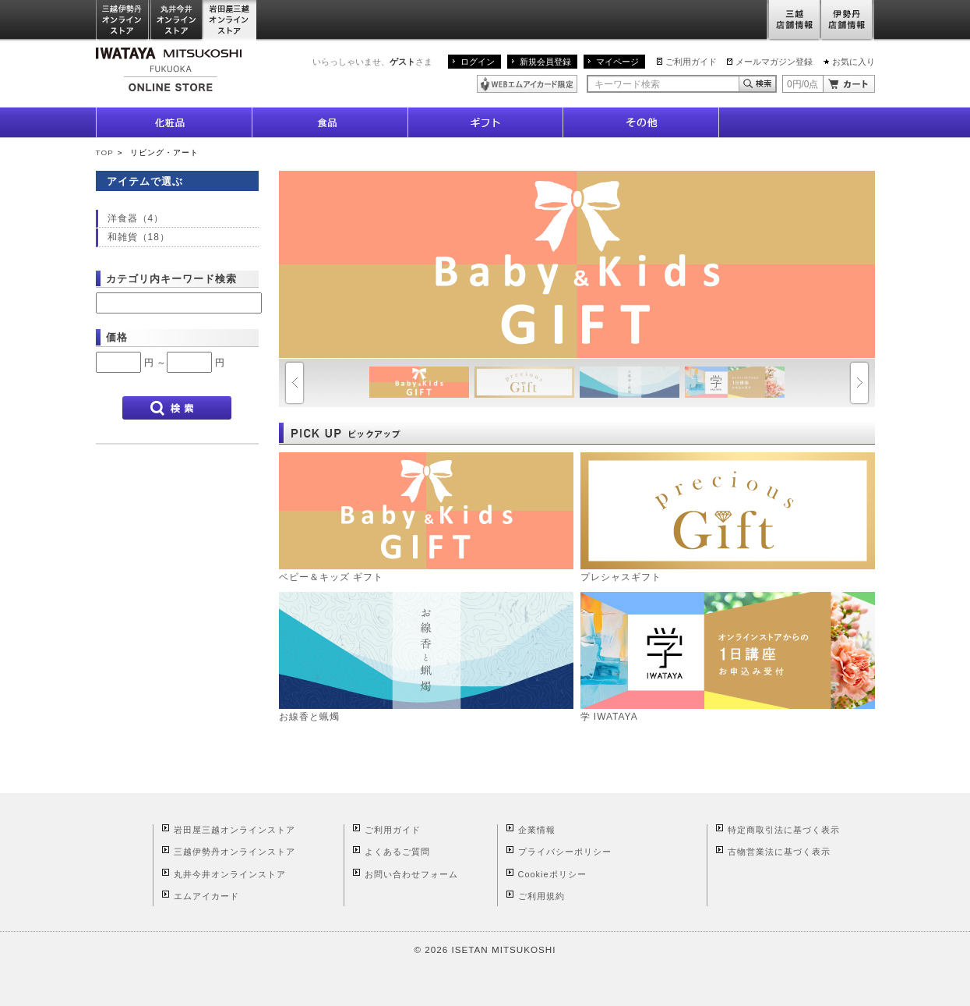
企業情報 (537, 829)
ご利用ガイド (691, 61)
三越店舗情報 (793, 20)
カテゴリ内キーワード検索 (171, 279)
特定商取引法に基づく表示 (784, 829)
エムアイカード (206, 896)
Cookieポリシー (552, 874)
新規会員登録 (545, 61)
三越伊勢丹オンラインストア (123, 20)
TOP (105, 152)
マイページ (617, 61)
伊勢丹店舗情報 (847, 20)
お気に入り (853, 61)
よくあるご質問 (397, 851)
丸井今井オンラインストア (176, 20)
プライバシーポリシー (565, 851)
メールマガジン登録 (774, 61)
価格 (117, 337)
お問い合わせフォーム (411, 874)
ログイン (477, 61)
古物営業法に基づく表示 (779, 851)
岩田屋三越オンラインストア (230, 20)
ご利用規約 (541, 896)
